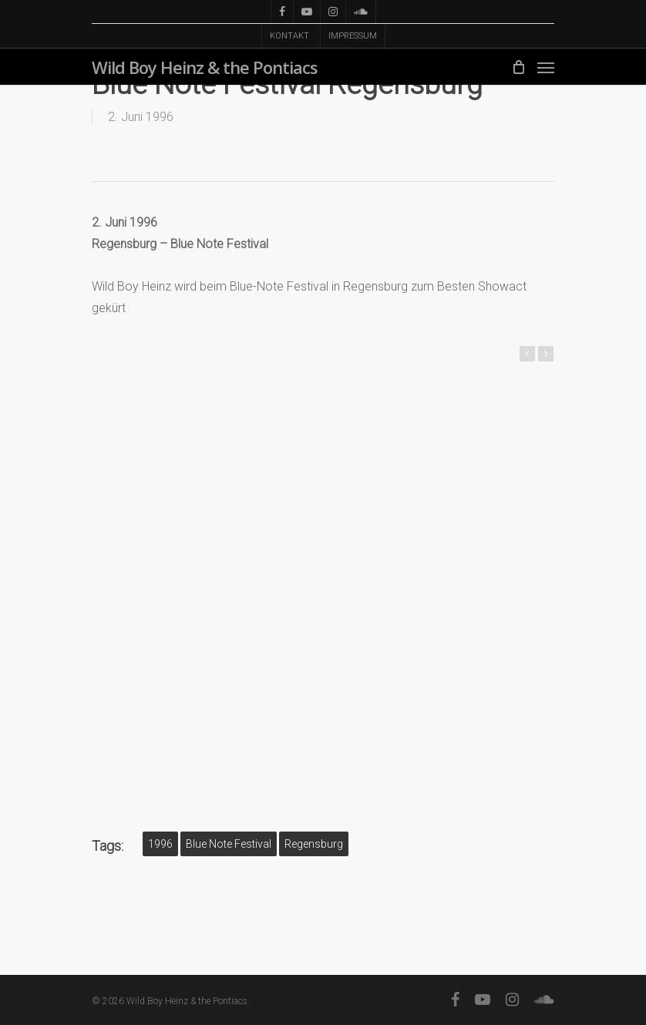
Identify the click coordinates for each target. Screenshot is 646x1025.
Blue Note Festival (228, 844)
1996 (160, 844)
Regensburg (313, 844)
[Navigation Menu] (545, 67)
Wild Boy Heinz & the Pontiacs (205, 67)
